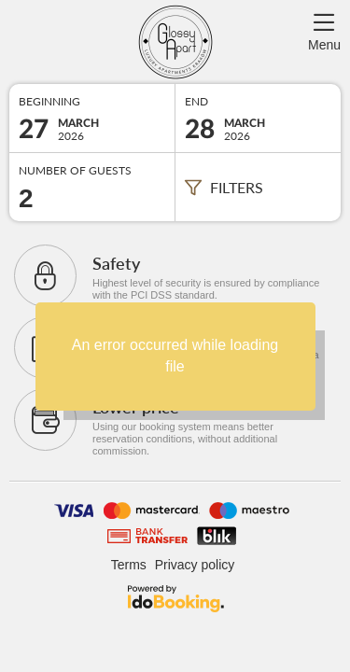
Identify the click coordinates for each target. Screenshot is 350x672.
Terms (129, 564)
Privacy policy (195, 564)
